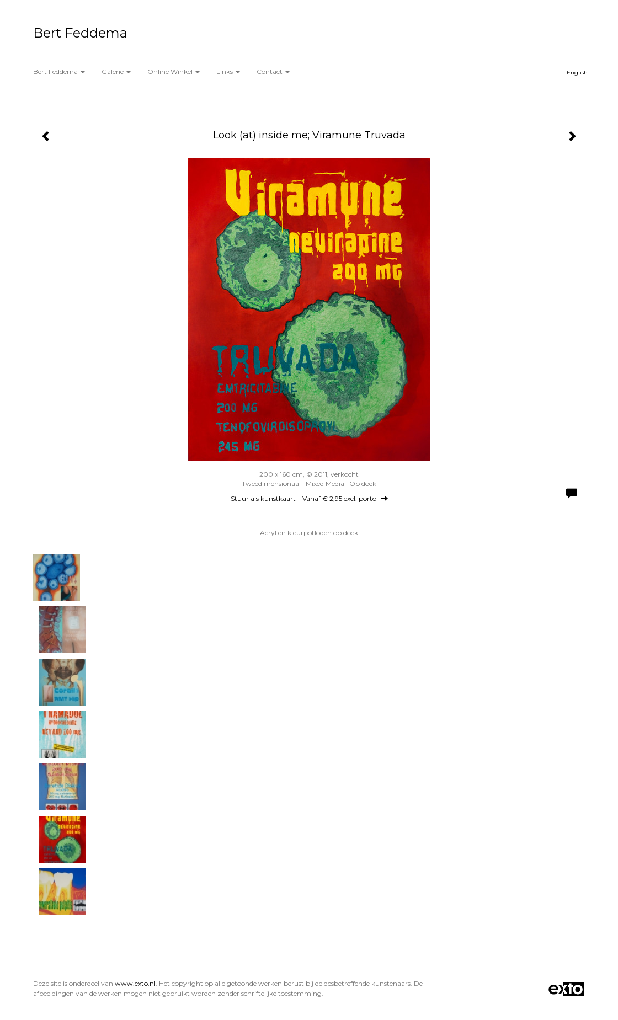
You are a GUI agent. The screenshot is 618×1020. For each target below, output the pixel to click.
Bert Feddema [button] (59, 71)
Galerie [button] (116, 71)
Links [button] (228, 71)
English (577, 72)
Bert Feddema (80, 33)
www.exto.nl (135, 983)
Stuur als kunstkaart (309, 498)
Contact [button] (273, 71)
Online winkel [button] (173, 71)
